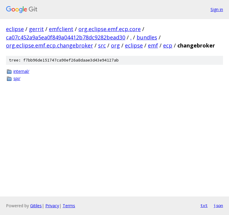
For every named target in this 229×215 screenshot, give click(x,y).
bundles (147, 37)
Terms (69, 205)
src (102, 45)
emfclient (61, 29)
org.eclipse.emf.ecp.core (109, 29)
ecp (167, 45)
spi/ (16, 78)
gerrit (36, 29)
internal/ (21, 71)
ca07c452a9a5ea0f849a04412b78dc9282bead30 (65, 37)
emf (153, 45)
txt (204, 205)
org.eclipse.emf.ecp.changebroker (49, 45)
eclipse (15, 29)
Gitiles (36, 205)
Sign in (217, 9)
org (115, 45)
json (218, 205)
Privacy (52, 205)
